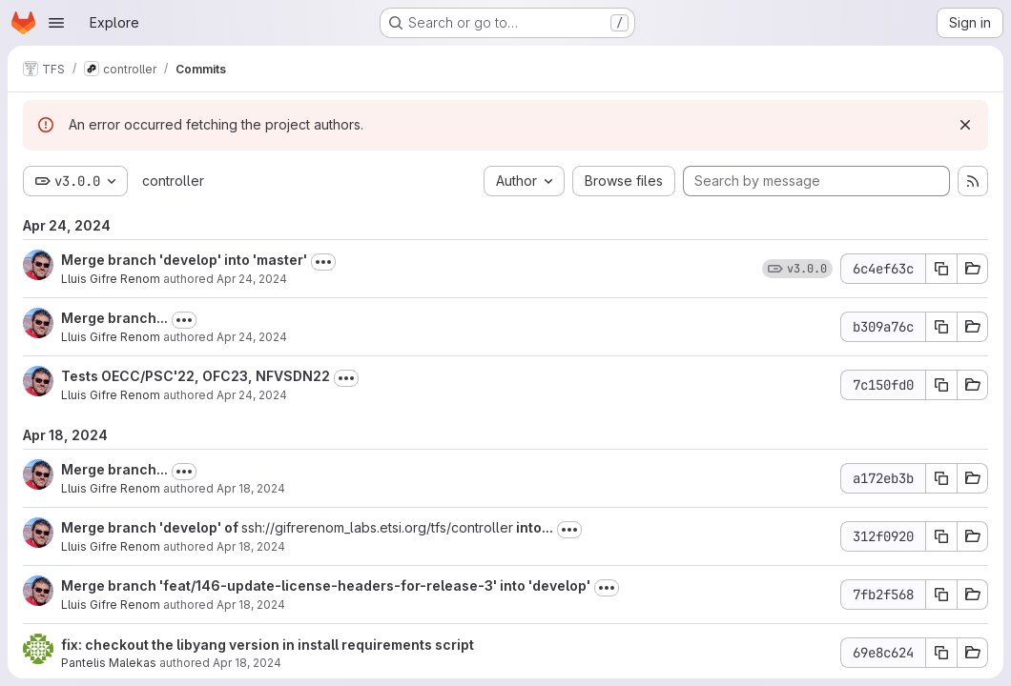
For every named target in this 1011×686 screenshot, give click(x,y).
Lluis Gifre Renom (110, 279)
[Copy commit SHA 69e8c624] (941, 652)
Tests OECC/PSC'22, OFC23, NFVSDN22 (195, 376)
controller (173, 180)
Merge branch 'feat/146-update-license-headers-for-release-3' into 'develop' (325, 585)
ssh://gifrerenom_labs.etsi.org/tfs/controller (377, 527)
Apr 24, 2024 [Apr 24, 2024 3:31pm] (252, 395)
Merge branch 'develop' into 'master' (184, 260)
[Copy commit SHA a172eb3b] (941, 478)
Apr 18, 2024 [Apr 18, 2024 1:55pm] (247, 663)
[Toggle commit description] (323, 262)
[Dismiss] (965, 124)
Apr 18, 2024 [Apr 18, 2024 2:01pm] (251, 604)
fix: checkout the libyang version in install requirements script (267, 644)
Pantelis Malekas (108, 663)
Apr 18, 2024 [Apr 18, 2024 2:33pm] (251, 546)
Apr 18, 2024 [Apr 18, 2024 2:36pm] (251, 488)
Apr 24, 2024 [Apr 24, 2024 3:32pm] (252, 337)
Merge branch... (114, 318)
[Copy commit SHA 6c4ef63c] (941, 268)
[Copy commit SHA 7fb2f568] (941, 594)
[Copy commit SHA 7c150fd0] (941, 385)
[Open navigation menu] (56, 23)
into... (533, 527)
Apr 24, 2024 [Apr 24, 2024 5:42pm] (252, 279)
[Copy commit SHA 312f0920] (941, 536)
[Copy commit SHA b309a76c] (941, 327)
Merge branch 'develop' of (151, 527)
